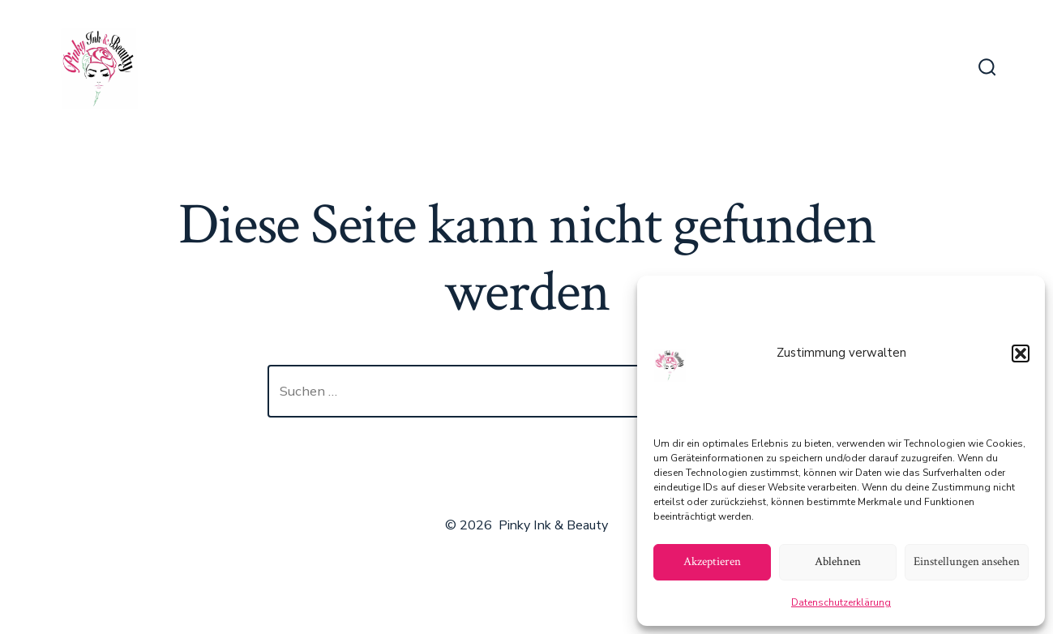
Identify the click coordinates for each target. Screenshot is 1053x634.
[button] (1020, 353)
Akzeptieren (712, 561)
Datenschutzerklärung (841, 602)
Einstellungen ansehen (967, 561)
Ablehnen (838, 561)
